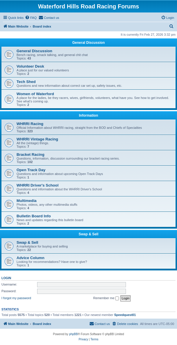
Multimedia (27, 200)
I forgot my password (16, 298)
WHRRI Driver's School (38, 185)
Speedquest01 (125, 315)
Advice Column (30, 258)
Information (88, 115)
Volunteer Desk (30, 66)
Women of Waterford (35, 94)
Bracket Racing (30, 154)
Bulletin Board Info (34, 216)
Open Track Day (31, 170)
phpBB (73, 334)
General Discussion (88, 43)
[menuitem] (31, 17)
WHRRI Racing (30, 124)
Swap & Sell (88, 234)
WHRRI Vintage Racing (37, 139)
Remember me (106, 298)
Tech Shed (26, 82)
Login (6, 278)
